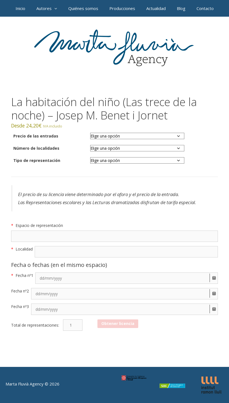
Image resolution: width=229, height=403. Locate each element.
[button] (57, 8)
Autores (49, 8)
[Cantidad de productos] (72, 325)
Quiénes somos (83, 8)
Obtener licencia (117, 323)
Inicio (20, 8)
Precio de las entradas (35, 136)
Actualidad (156, 8)
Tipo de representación (36, 160)
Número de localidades (36, 148)
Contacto (205, 8)
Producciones (122, 8)
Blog (181, 8)
